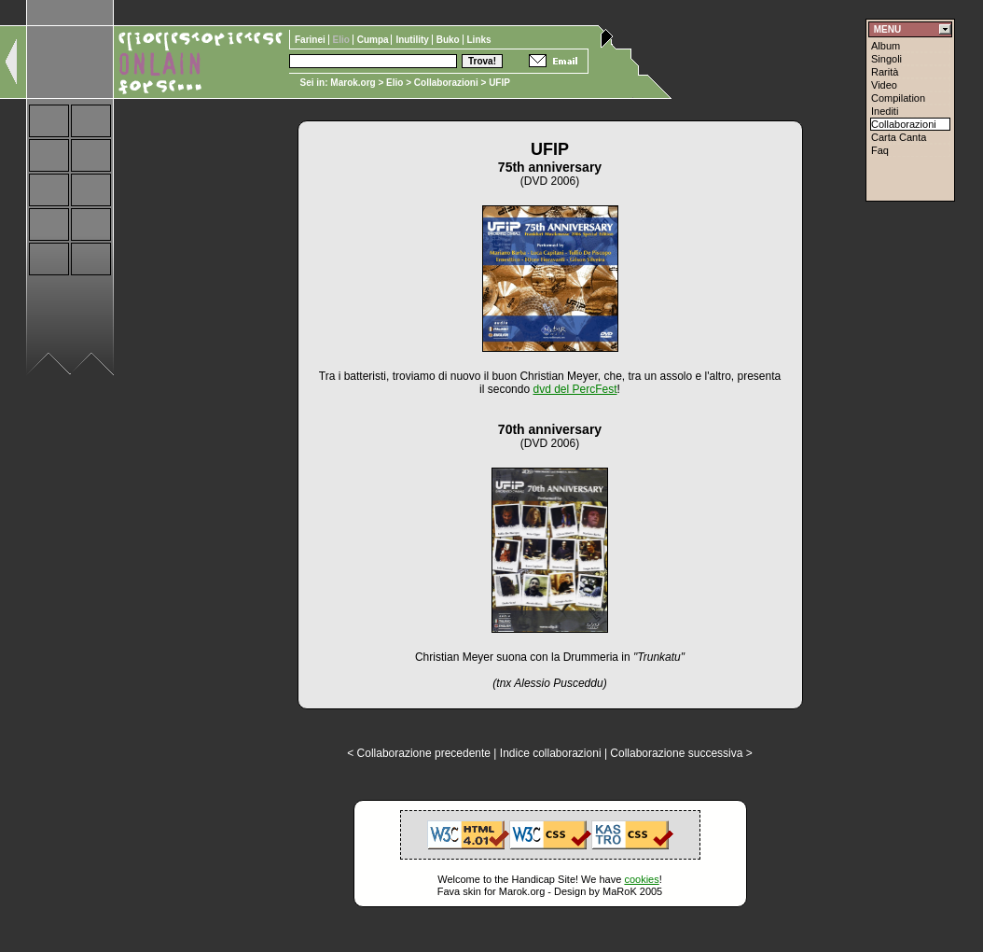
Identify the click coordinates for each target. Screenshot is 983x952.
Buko (449, 40)
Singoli (886, 58)
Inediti (884, 111)
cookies (641, 879)
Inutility (413, 40)
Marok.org (352, 82)
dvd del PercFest (574, 389)
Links (479, 40)
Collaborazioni (446, 82)
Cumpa (374, 40)
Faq (880, 150)
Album (885, 45)
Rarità (884, 71)
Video (884, 85)
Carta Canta (898, 137)
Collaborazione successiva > (681, 753)
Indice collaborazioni (551, 753)
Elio (394, 82)
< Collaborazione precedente (419, 753)
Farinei (311, 40)
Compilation (898, 98)
